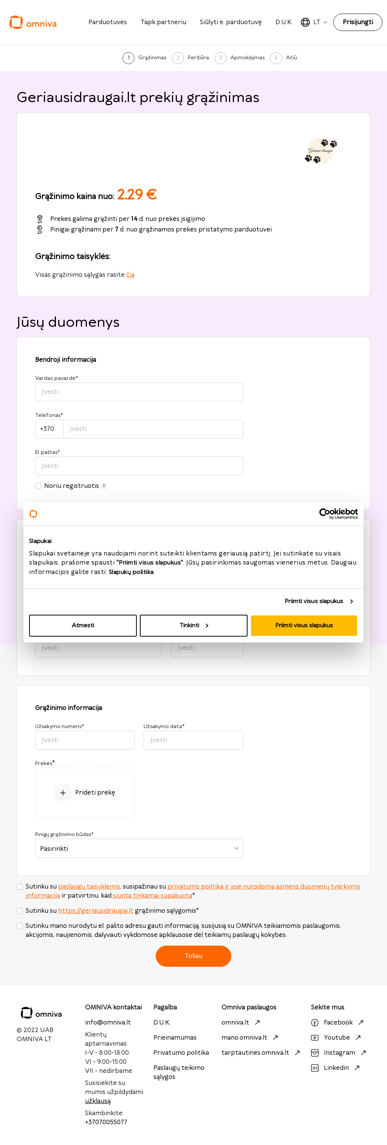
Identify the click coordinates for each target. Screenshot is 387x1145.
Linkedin (336, 1067)
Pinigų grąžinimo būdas (64, 834)
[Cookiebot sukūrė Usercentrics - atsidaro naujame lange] (325, 514)
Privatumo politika (181, 1053)
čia (130, 275)
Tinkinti (194, 625)
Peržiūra (198, 57)
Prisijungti (358, 22)
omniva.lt (241, 1022)
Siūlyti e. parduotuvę (231, 22)
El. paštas (47, 452)
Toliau (194, 956)
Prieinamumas (175, 1038)
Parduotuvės (107, 22)
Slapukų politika (131, 572)
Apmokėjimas (248, 57)
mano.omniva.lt (250, 1037)
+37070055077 (106, 1122)
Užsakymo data (164, 726)
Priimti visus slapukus (314, 601)
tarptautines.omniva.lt (261, 1052)
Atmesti (83, 625)
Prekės (43, 763)
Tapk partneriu (163, 22)
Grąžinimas (152, 57)
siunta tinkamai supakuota (151, 896)
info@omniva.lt (108, 1022)
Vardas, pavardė (56, 378)
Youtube (337, 1037)
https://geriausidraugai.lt (95, 911)
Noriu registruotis (75, 486)
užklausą (98, 1101)
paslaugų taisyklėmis (89, 887)
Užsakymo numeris (59, 726)
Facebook (338, 1022)
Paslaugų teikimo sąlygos (178, 1072)
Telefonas (49, 415)
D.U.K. (284, 22)
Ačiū (291, 57)
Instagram (339, 1052)
